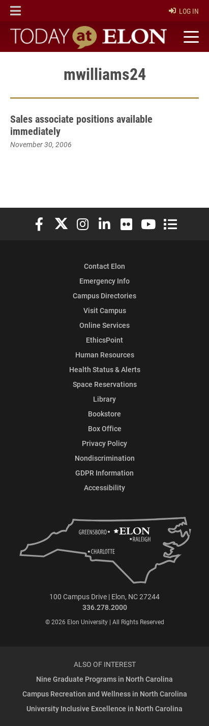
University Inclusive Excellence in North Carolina (104, 708)
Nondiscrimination (105, 458)
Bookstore (104, 413)
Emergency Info (104, 281)
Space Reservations (105, 384)
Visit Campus (104, 310)
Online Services (104, 325)
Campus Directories (104, 295)
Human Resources (104, 354)
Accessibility (104, 487)
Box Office (105, 428)
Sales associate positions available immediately (81, 124)
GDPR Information (104, 473)
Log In (184, 11)
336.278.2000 (104, 607)
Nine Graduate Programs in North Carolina (104, 679)
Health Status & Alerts (104, 369)
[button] (15, 11)
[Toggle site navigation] (190, 37)
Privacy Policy (104, 443)
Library (104, 399)
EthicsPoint (104, 340)
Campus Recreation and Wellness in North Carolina (104, 694)
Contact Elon (104, 266)
